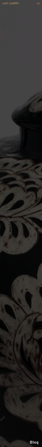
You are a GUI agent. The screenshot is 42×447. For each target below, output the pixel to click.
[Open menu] (38, 4)
